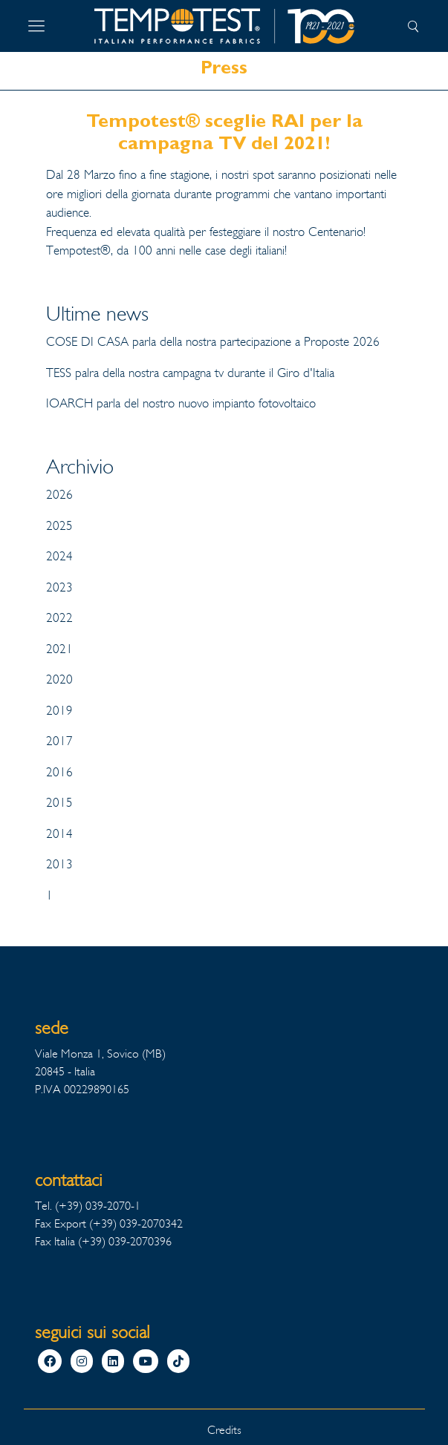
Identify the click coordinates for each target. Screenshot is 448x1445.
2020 (59, 679)
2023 (59, 587)
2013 (59, 864)
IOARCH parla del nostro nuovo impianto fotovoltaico (181, 403)
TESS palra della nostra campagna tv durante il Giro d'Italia (190, 373)
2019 (59, 710)
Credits (224, 1430)
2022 (59, 618)
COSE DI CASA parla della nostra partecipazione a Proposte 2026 (213, 342)
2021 (59, 649)
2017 (59, 741)
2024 (59, 556)
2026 (59, 494)
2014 (59, 834)
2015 (59, 802)
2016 (59, 772)
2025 (59, 526)
